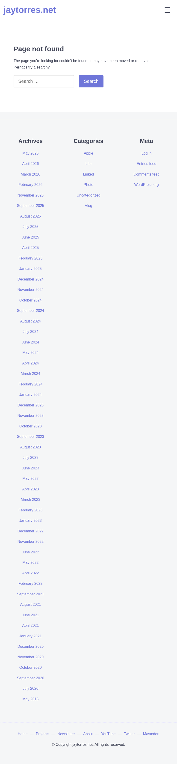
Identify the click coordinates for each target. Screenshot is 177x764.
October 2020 (30, 667)
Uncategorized (88, 195)
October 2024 (30, 300)
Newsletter (66, 734)
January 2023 (30, 520)
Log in (147, 153)
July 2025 (30, 227)
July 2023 (30, 458)
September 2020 (30, 678)
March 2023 (30, 499)
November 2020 (30, 657)
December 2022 (30, 531)
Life (88, 164)
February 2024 (30, 384)
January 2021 (30, 636)
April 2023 (30, 489)
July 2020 (30, 688)
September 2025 (30, 206)
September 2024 (30, 311)
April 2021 (30, 625)
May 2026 (30, 153)
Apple (88, 153)
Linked (88, 174)
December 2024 (30, 279)
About (88, 734)
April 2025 (30, 248)
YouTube (108, 734)
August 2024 (30, 321)
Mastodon (151, 734)
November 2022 (30, 541)
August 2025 (30, 216)
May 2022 (30, 562)
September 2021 (30, 594)
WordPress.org (146, 185)
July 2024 (30, 332)
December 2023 (30, 405)
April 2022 (30, 573)
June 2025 (30, 237)
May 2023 (30, 478)
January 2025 (30, 269)
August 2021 (30, 604)
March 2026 (30, 174)
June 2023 (30, 468)
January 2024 (30, 395)
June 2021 (30, 615)
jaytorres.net (29, 10)
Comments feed (146, 174)
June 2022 (30, 552)
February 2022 (30, 583)
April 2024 (30, 363)
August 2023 (30, 447)
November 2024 (30, 290)
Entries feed (146, 164)
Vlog (88, 206)
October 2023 (30, 426)
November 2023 (30, 416)
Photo (88, 185)
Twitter (129, 734)
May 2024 (30, 353)
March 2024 (30, 374)
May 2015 (30, 699)
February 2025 (30, 258)
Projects (42, 734)
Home (23, 734)
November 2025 (30, 195)
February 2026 (30, 185)
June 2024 (30, 342)
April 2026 (30, 164)
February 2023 (30, 510)
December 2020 (30, 646)
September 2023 (30, 437)
